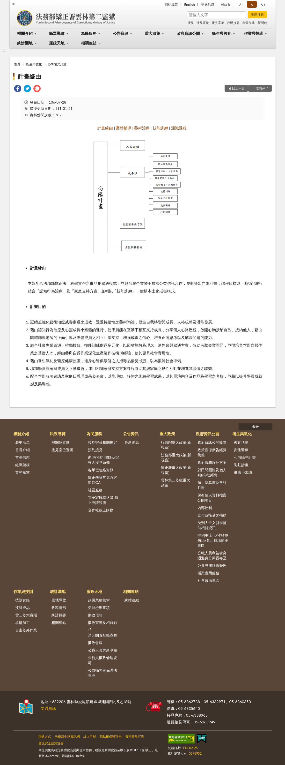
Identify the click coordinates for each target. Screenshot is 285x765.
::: (13, 4)
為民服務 (88, 33)
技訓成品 (22, 607)
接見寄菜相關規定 (102, 442)
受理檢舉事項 (99, 607)
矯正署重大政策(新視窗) (176, 470)
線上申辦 (89, 736)
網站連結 (131, 600)
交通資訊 (48, 708)
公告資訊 (120, 33)
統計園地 (25, 43)
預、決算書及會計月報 (212, 485)
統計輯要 (58, 615)
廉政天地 (57, 43)
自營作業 (248, 23)
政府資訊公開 (188, 33)
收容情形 (58, 607)
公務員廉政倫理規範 (102, 660)
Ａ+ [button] (262, 4)
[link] (17, 89)
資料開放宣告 (134, 736)
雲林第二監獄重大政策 (175, 482)
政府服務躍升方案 (212, 462)
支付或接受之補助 (212, 515)
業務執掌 (22, 472)
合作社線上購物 (100, 510)
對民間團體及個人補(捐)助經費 (212, 472)
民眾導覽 (57, 33)
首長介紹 (22, 450)
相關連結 (88, 43)
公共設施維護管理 (212, 565)
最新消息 (131, 442)
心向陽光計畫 (57, 64)
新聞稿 (262, 23)
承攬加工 (22, 622)
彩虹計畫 (241, 465)
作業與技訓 (253, 33)
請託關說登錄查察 (102, 635)
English (189, 4)
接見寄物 (203, 23)
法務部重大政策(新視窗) (176, 457)
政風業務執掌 (99, 600)
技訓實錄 (22, 600)
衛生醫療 (241, 450)
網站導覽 (171, 4)
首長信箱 (22, 457)
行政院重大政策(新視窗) (176, 445)
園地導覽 (58, 600)
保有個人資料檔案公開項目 (212, 497)
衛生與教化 (221, 33)
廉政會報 (95, 642)
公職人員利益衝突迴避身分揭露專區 (212, 555)
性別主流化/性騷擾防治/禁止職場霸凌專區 (212, 540)
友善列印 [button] (262, 88)
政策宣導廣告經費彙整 (212, 452)
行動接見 (233, 23)
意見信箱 (207, 4)
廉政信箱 (95, 615)
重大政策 (152, 33)
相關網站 (58, 622)
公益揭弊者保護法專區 (102, 672)
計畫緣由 (29, 76)
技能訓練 (160, 128)
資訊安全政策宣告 (51, 743)
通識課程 (179, 128)
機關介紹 (25, 33)
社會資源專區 (208, 580)
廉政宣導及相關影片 (102, 625)
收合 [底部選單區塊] (255, 426)
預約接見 (95, 450)
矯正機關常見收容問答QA (102, 480)
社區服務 (95, 490)
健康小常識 (243, 472)
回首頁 (225, 4)
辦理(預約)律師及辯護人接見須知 (103, 460)
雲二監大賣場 (26, 615)
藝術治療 (142, 128)
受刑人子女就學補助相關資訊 (212, 525)
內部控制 (204, 507)
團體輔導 (123, 128)
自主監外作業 (26, 630)
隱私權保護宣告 (111, 736)
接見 (191, 23)
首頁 (17, 64)
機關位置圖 (60, 442)
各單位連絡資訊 (100, 470)
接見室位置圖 (62, 450)
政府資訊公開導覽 (212, 442)
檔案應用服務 (208, 573)
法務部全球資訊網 (67, 736)
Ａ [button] (252, 4)
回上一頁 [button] (238, 88)
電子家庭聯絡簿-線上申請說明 (103, 500)
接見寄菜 (218, 23)
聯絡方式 (44, 736)
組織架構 (22, 465)
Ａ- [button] (241, 4)
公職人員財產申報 (102, 650)
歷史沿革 (22, 442)
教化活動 (241, 442)
